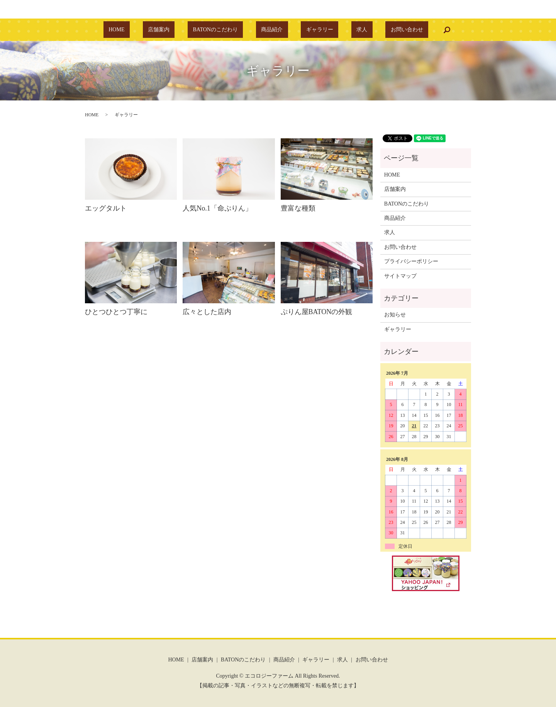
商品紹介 (272, 30)
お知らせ (395, 315)
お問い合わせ (375, 30)
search (410, 30)
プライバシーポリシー (411, 261)
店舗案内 (179, 30)
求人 (341, 30)
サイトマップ (400, 276)
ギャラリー (309, 30)
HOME (148, 30)
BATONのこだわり (225, 30)
